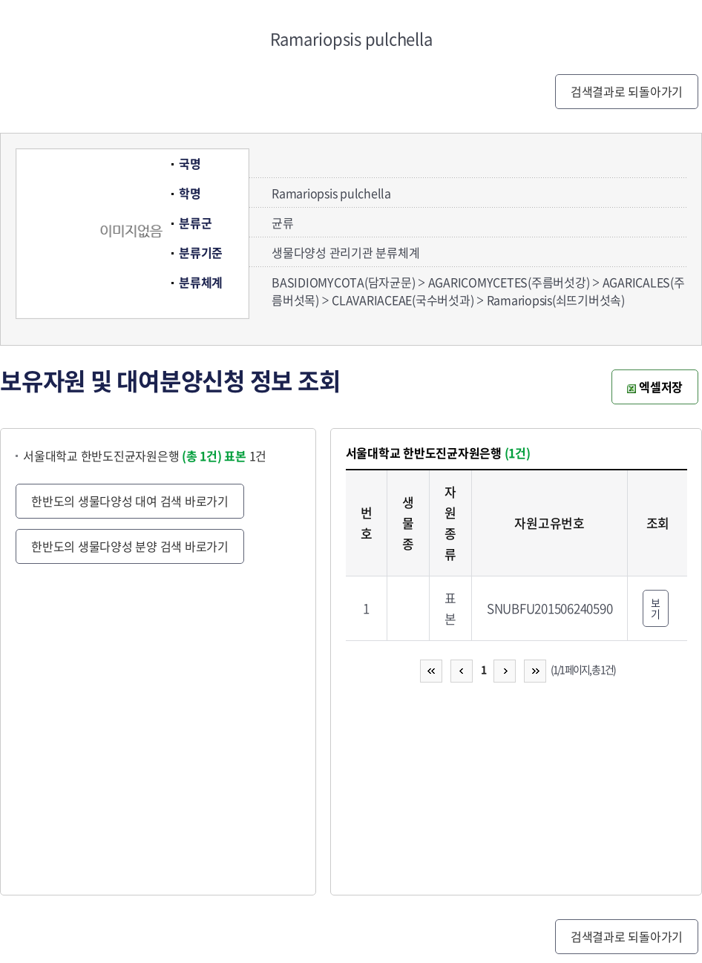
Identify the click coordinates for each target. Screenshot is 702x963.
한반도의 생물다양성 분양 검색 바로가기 (130, 546)
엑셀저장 (655, 386)
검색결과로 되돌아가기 (627, 91)
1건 (245, 455)
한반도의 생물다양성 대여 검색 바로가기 (130, 501)
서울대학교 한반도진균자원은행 (122, 455)
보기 (655, 608)
